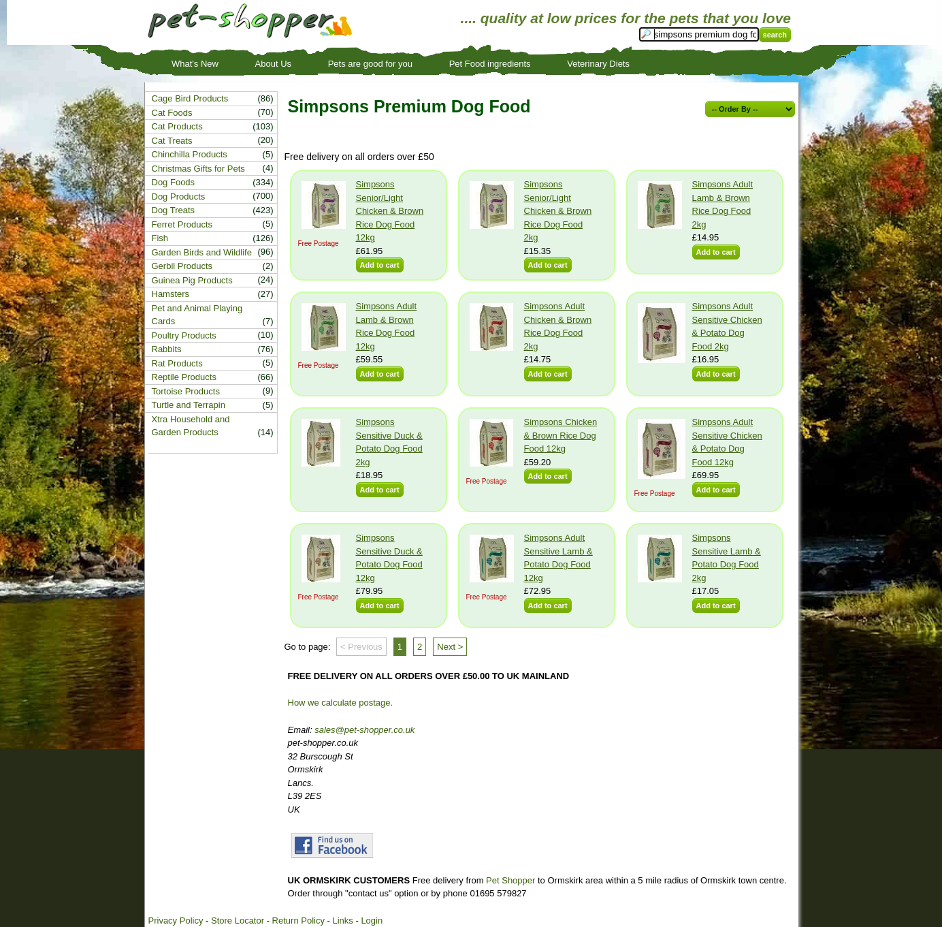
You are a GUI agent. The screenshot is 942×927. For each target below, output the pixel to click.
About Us (273, 64)
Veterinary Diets (598, 64)
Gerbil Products (182, 266)
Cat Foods (172, 113)
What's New (195, 64)
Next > (450, 647)
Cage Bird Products (190, 98)
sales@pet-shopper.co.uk (364, 730)
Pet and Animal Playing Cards (197, 315)
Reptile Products (184, 377)
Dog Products (179, 196)
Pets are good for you (370, 64)
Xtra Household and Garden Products (191, 426)
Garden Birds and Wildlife (202, 252)
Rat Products (177, 363)
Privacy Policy (176, 920)
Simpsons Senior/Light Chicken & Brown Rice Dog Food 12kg (390, 210)
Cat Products (177, 126)
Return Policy (298, 920)
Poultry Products (184, 335)
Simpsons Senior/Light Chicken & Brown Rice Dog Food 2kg (558, 210)
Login (372, 920)
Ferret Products (182, 224)
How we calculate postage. (340, 702)
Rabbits (167, 349)
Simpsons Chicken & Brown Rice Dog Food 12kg (561, 435)
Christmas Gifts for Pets (198, 168)
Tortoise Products (186, 391)
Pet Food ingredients (490, 64)
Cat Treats (172, 141)
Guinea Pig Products (192, 280)
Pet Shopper (510, 880)
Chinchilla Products (189, 154)
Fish (160, 238)
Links (342, 920)
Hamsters (171, 294)
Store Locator (237, 920)
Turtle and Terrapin (188, 405)
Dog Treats (173, 210)
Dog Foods (173, 182)
